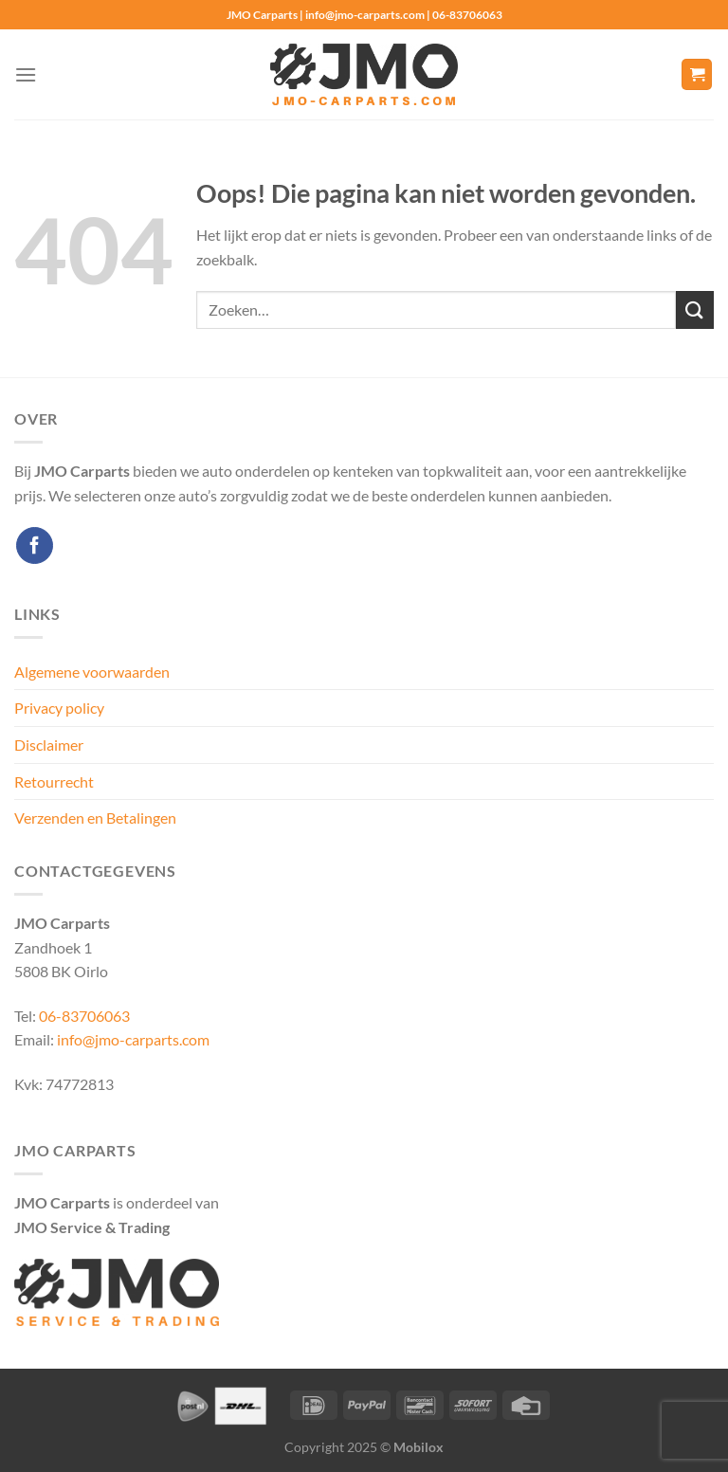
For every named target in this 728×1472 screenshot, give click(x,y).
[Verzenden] (695, 309)
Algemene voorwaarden (92, 672)
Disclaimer (48, 745)
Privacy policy (59, 708)
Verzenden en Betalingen (95, 818)
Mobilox (418, 1447)
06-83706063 (84, 1016)
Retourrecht (54, 781)
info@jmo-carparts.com (133, 1039)
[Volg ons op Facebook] (34, 545)
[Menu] (25, 74)
